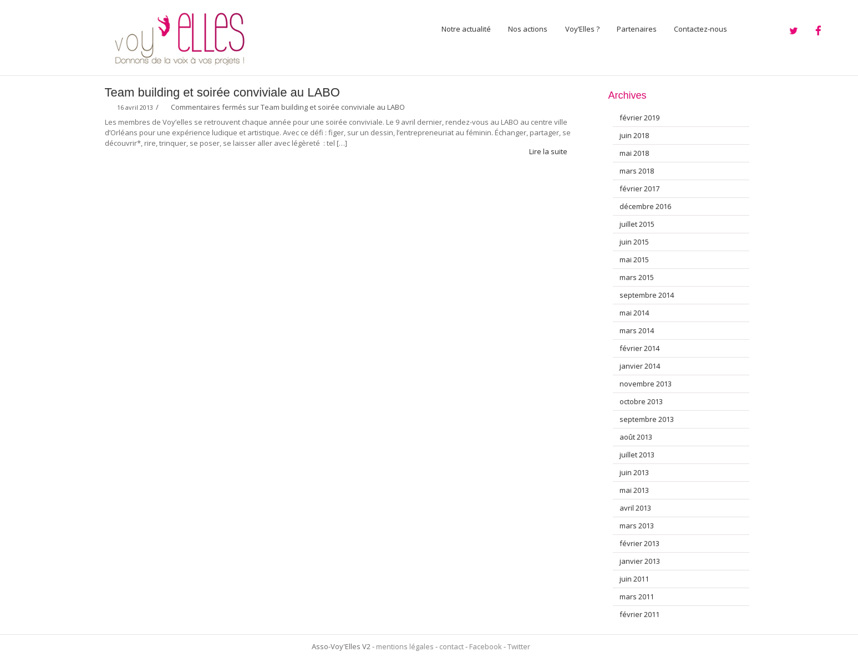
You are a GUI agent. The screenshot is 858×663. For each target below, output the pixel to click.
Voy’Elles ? (582, 29)
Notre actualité (466, 29)
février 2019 (639, 118)
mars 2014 (637, 330)
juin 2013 (634, 472)
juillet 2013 (637, 455)
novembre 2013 (646, 384)
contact (451, 646)
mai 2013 (634, 490)
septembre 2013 (647, 419)
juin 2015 (634, 242)
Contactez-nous (700, 29)
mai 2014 (634, 313)
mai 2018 (634, 153)
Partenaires (637, 29)
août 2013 (636, 437)
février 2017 (639, 188)
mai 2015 (634, 259)
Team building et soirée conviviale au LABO (222, 92)
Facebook (485, 646)
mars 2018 (637, 171)
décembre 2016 (645, 206)
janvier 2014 (640, 366)
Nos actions (527, 29)
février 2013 (639, 543)
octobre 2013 (641, 401)
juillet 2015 (637, 224)
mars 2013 (637, 526)
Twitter (518, 646)
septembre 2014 (647, 295)
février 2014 (639, 348)
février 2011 (639, 614)
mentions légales (405, 646)
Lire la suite (553, 151)
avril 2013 (635, 508)
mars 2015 (637, 277)
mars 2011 (637, 596)
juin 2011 (634, 579)
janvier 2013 (640, 561)
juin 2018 (634, 135)
